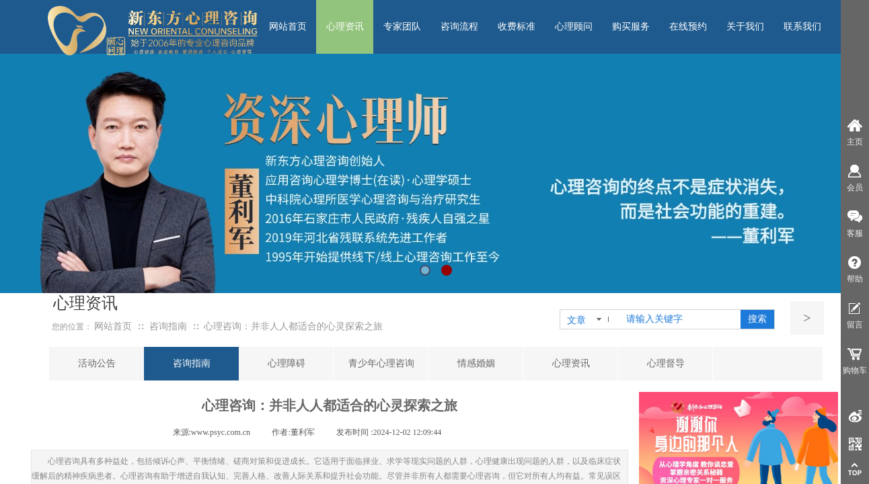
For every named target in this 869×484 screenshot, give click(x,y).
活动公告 (97, 363)
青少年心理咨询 (381, 363)
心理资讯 (571, 363)
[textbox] (681, 319)
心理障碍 (286, 363)
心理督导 (666, 363)
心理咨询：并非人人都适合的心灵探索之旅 (293, 326)
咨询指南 (168, 326)
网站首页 (113, 326)
